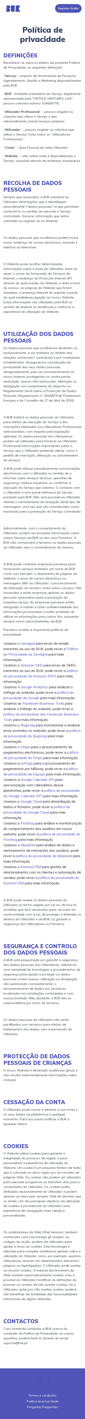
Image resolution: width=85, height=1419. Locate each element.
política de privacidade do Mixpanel (44, 856)
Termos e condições (42, 1395)
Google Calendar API (37, 779)
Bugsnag (28, 725)
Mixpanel (28, 845)
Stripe (25, 747)
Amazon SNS (32, 665)
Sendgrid (28, 643)
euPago (27, 763)
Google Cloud (31, 801)
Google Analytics (34, 687)
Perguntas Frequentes (42, 1407)
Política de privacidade (42, 1401)
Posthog (27, 823)
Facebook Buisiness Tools (43, 703)
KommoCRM (31, 866)
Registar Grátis (68, 8)
